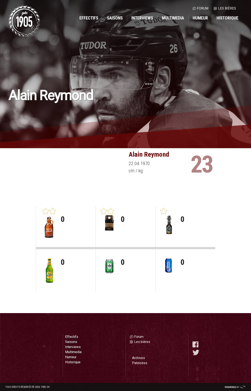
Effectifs (88, 18)
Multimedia (173, 18)
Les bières (227, 8)
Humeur (200, 18)
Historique (227, 18)
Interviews (142, 18)
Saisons (115, 18)
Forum (202, 8)
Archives (138, 358)
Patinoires (139, 363)
